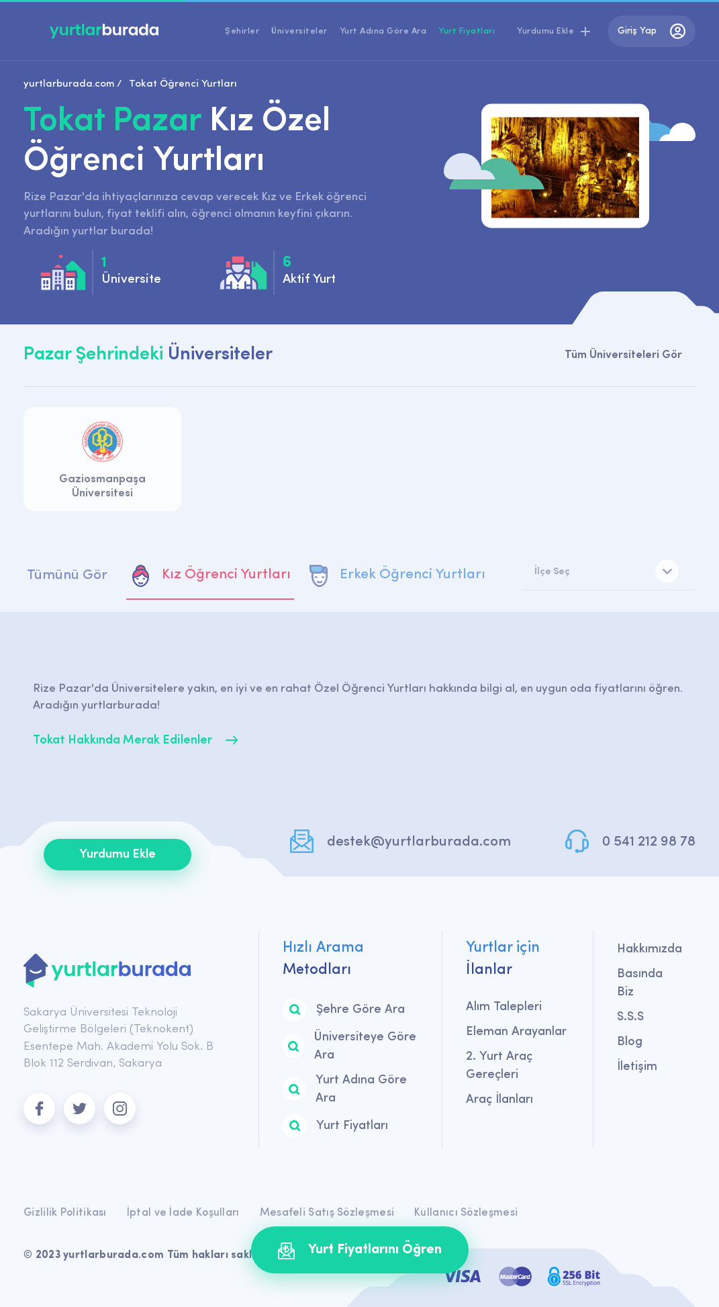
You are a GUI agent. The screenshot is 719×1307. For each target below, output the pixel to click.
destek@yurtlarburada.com (419, 842)
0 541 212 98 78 (649, 842)
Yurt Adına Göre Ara (383, 31)
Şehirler (242, 31)
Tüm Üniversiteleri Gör (623, 355)
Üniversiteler (299, 31)
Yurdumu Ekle (117, 854)
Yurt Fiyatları (466, 31)
